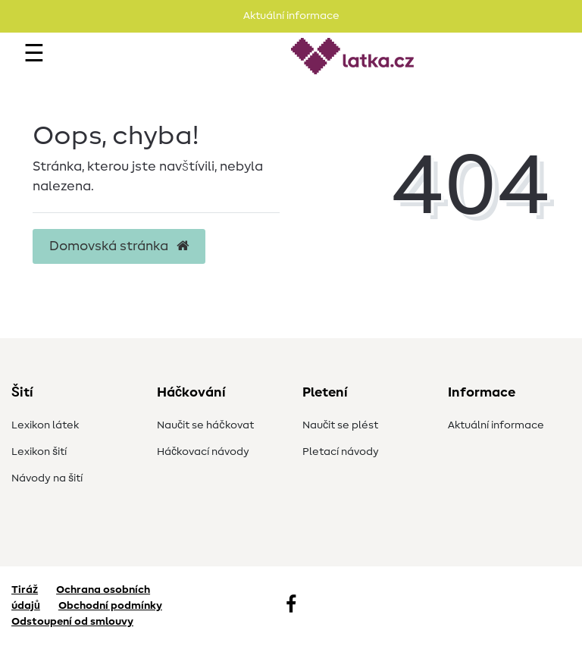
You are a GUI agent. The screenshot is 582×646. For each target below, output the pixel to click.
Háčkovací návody (203, 452)
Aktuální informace (496, 425)
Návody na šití (47, 478)
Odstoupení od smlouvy (72, 621)
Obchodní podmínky (110, 606)
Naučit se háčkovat (205, 425)
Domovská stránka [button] (119, 246)
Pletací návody (340, 452)
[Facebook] (291, 605)
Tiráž (24, 590)
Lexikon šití (39, 452)
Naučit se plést (340, 425)
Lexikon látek (45, 425)
